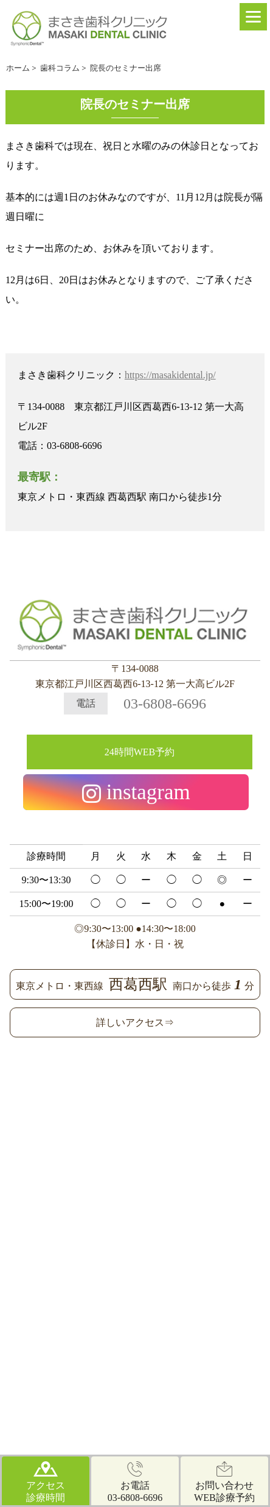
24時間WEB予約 (140, 752)
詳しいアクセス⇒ (135, 1022)
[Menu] (253, 16)
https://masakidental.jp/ (170, 375)
